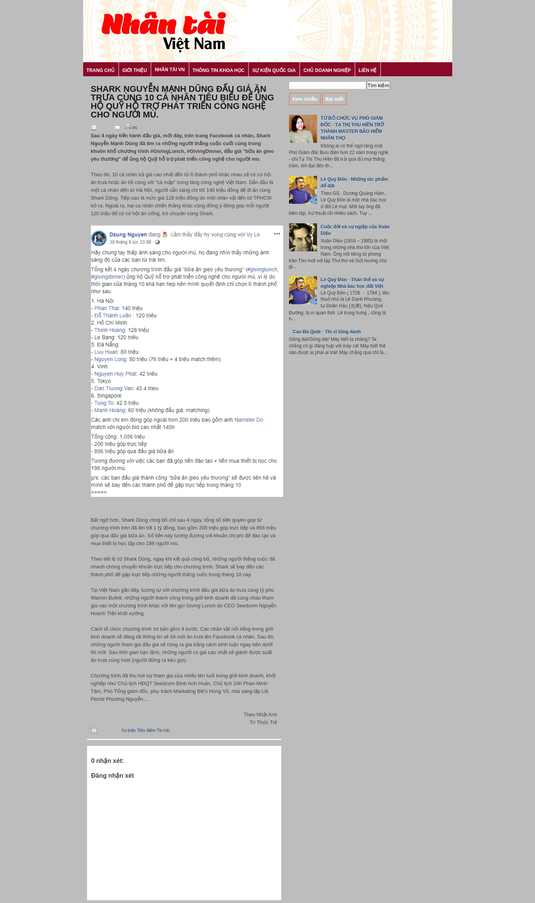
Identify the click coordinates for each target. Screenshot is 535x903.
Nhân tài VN (170, 69)
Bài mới (334, 99)
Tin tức (163, 730)
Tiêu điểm (146, 730)
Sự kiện (128, 730)
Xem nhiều (305, 99)
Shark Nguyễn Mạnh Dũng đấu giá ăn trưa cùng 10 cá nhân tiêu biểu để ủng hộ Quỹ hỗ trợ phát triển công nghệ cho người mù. (182, 102)
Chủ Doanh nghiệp (327, 70)
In (130, 127)
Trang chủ (101, 70)
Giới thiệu (134, 70)
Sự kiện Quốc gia (274, 70)
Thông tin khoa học (219, 70)
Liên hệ (367, 70)
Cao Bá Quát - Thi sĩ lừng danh (327, 332)
